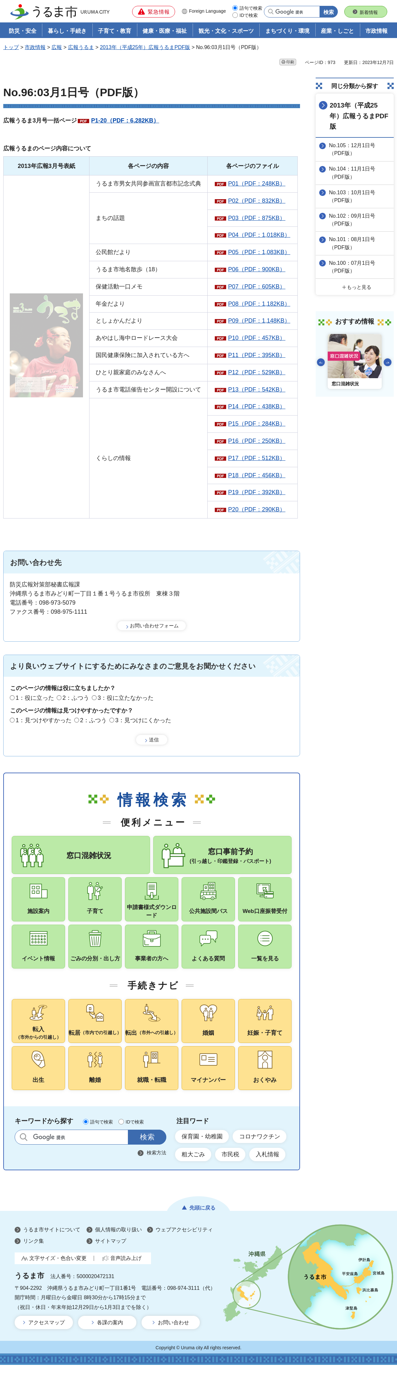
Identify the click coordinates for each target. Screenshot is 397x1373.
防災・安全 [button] (22, 31)
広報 (56, 47)
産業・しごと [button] (337, 31)
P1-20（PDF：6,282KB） (125, 121)
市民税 (231, 1162)
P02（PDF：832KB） (256, 201)
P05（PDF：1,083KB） (259, 252)
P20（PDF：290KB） (256, 510)
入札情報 (268, 1162)
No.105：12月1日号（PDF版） (352, 149)
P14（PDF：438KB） (256, 407)
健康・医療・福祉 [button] (165, 31)
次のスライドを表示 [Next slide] (387, 362)
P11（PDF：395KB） (256, 355)
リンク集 (33, 1249)
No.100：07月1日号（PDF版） (352, 266)
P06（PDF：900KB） (256, 269)
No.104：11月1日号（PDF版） (352, 172)
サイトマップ (110, 1249)
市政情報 (35, 47)
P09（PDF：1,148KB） (259, 321)
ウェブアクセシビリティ (184, 1237)
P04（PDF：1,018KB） (259, 235)
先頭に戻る (202, 1215)
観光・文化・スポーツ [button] (226, 31)
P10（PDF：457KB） (256, 338)
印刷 (290, 62)
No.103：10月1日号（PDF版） (352, 196)
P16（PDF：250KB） (256, 441)
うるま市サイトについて (51, 1237)
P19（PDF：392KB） (256, 492)
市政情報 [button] (376, 31)
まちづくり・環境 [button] (287, 31)
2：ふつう (75, 698)
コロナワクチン (260, 1144)
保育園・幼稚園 (202, 1144)
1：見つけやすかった (44, 720)
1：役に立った (35, 698)
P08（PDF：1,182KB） (259, 304)
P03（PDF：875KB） (256, 218)
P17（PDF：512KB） (256, 458)
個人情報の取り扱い (118, 1237)
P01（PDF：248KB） (256, 184)
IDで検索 (249, 15)
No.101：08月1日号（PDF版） (352, 243)
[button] (153, 12)
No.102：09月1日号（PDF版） (352, 219)
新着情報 (369, 12)
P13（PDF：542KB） (256, 389)
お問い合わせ (173, 1330)
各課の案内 (110, 1330)
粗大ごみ (193, 1162)
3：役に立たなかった (126, 698)
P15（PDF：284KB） (256, 424)
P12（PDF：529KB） (256, 372)
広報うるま (81, 47)
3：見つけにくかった (143, 720)
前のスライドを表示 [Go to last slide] (321, 362)
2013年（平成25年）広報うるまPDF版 (145, 47)
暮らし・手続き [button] (67, 31)
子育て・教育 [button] (114, 31)
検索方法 (156, 1160)
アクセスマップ (46, 1330)
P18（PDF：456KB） (256, 475)
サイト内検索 (24, 1145)
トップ (11, 47)
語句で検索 (251, 8)
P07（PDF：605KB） (256, 287)
